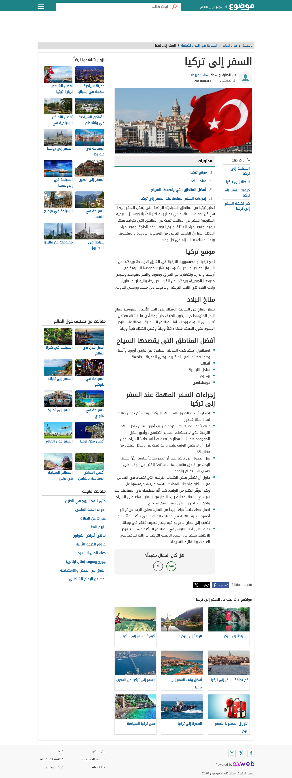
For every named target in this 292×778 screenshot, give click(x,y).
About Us (98, 767)
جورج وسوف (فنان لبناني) (86, 562)
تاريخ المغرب (96, 527)
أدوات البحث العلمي (90, 510)
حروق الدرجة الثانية (91, 544)
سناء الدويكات (199, 75)
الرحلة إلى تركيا (238, 181)
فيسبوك (223, 585)
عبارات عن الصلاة (93, 518)
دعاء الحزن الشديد (92, 553)
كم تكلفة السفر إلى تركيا (237, 206)
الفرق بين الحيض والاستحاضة (83, 570)
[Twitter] (241, 753)
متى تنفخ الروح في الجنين (85, 501)
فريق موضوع (54, 767)
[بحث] (174, 7)
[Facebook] (250, 753)
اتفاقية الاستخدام (51, 759)
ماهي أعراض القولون (89, 536)
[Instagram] (232, 753)
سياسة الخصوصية (93, 759)
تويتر (206, 585)
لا (158, 566)
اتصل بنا (58, 751)
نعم (171, 566)
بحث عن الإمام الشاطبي (87, 579)
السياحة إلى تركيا (240, 171)
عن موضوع (98, 751)
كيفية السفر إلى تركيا (237, 193)
